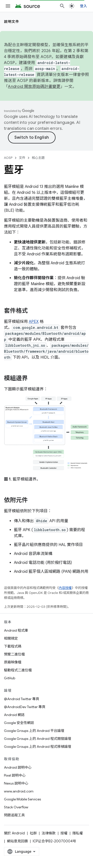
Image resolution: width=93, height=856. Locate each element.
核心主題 (38, 158)
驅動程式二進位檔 (18, 670)
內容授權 (65, 588)
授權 (64, 833)
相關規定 (11, 638)
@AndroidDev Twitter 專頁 (24, 707)
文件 (22, 158)
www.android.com (18, 791)
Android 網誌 (14, 715)
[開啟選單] (8, 6)
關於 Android (14, 833)
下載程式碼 (12, 646)
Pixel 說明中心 (15, 775)
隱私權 (77, 833)
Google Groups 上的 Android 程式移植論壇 (37, 746)
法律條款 (49, 833)
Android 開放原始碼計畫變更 (34, 86)
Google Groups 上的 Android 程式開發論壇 (37, 738)
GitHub (9, 678)
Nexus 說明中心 (16, 783)
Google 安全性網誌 (19, 722)
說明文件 (11, 21)
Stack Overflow (16, 807)
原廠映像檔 (12, 662)
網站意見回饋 (17, 841)
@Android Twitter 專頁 (21, 699)
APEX (34, 321)
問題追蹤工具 (14, 815)
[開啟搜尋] (62, 6)
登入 (83, 5)
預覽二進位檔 (14, 654)
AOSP (8, 158)
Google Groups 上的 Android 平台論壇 (34, 730)
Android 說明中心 (17, 767)
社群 (33, 833)
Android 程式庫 (16, 630)
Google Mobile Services (22, 799)
